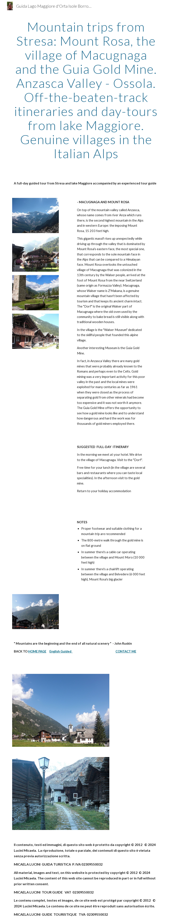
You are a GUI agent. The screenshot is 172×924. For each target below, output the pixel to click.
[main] (86, 90)
